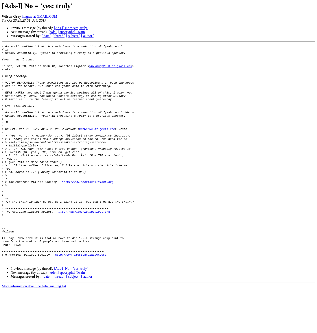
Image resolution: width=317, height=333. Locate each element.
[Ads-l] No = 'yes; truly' (71, 28)
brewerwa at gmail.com (97, 146)
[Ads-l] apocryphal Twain (66, 32)
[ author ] (87, 36)
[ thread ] (58, 36)
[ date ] (47, 36)
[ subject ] (73, 36)
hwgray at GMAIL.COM (39, 16)
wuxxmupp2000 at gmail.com (110, 71)
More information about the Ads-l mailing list (34, 329)
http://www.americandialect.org (87, 209)
